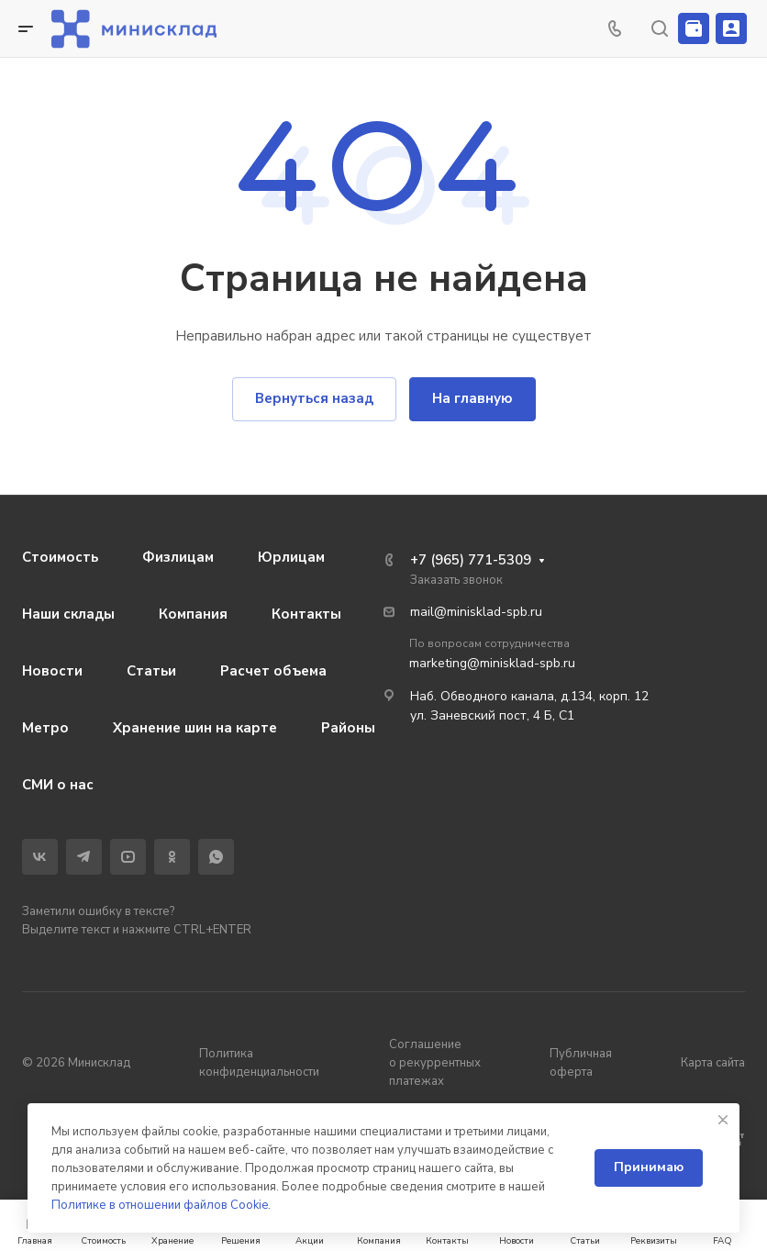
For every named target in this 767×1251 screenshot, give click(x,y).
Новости (52, 671)
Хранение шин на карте (195, 728)
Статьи (151, 671)
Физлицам (178, 557)
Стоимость (60, 557)
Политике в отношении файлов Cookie (159, 1205)
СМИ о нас (58, 785)
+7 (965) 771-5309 (470, 560)
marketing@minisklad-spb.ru (492, 663)
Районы (348, 728)
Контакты (306, 614)
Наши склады (68, 614)
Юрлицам (291, 557)
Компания (193, 614)
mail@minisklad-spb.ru (476, 611)
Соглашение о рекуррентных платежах (435, 1062)
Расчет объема (273, 671)
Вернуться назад (314, 398)
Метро (45, 728)
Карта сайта (713, 1063)
